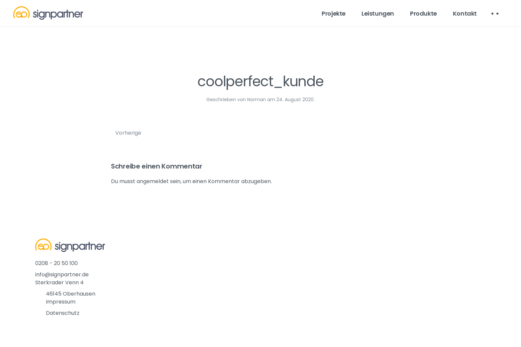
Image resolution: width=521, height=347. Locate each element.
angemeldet (153, 181)
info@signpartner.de (62, 274)
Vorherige (128, 133)
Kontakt (465, 13)
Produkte (423, 13)
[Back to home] (48, 13)
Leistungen (378, 13)
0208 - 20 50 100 (56, 263)
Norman (256, 99)
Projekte (334, 13)
